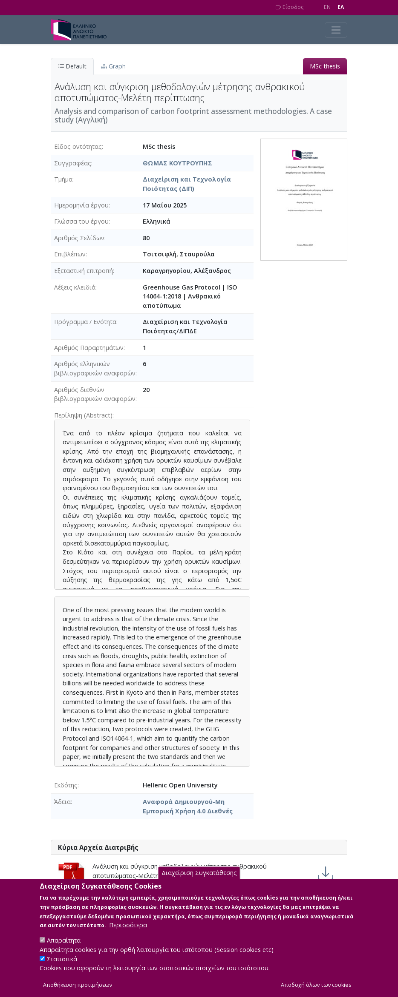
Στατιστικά (62, 968)
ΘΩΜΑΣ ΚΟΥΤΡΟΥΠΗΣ (177, 163)
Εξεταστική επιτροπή (83, 271)
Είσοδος (289, 7)
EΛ (340, 7)
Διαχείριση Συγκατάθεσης (199, 882)
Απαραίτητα (64, 950)
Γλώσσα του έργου (81, 221)
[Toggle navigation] (336, 30)
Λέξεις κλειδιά (74, 287)
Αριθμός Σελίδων (79, 238)
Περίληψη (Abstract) (83, 415)
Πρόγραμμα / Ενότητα (85, 322)
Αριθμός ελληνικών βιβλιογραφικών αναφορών (95, 368)
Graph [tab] (113, 66)
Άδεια (62, 802)
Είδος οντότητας (78, 146)
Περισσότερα (128, 934)
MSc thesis (325, 66)
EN (327, 7)
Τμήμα (63, 179)
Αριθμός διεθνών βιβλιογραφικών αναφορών (95, 394)
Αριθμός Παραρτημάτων (89, 348)
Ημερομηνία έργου (81, 205)
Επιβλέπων (70, 254)
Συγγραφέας (72, 163)
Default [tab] (72, 66)
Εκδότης (66, 785)
